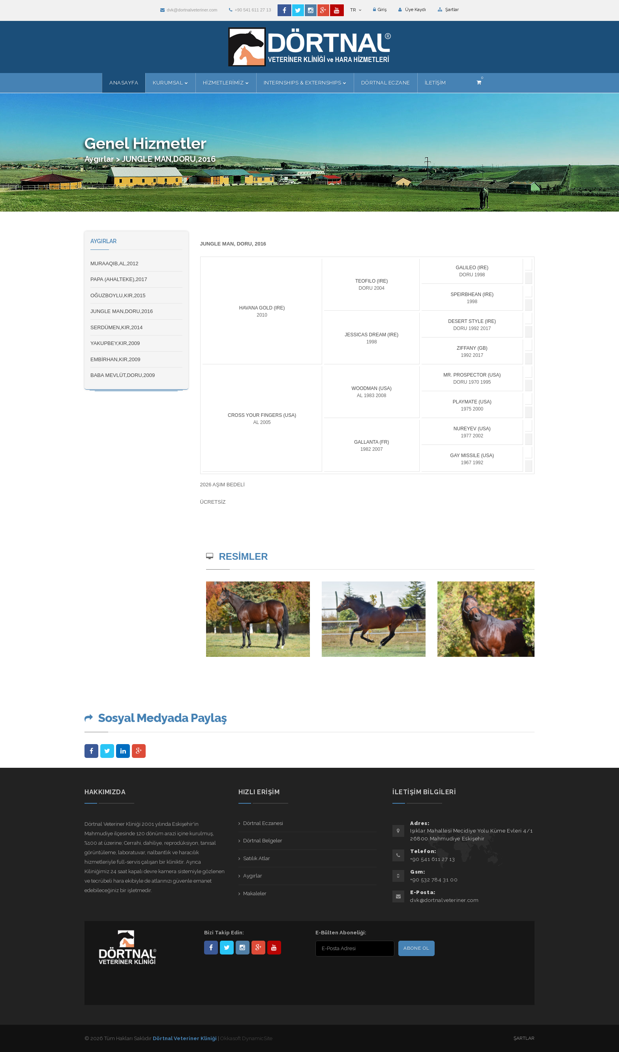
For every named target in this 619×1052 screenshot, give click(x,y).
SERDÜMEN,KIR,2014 (116, 327)
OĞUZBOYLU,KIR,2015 (117, 295)
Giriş (379, 9)
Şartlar (448, 9)
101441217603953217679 (258, 947)
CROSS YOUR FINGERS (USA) (262, 415)
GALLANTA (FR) (371, 442)
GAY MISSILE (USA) (472, 455)
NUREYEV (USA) (472, 428)
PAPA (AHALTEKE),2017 (118, 279)
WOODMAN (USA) (372, 388)
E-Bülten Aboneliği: (340, 933)
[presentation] (366, 974)
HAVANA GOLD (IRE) (262, 308)
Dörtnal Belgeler (262, 841)
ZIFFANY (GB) (472, 348)
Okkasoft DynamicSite (246, 1038)
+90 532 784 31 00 (434, 880)
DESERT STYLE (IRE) (472, 321)
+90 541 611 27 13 (250, 10)
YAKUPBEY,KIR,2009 (115, 343)
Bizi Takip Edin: (224, 933)
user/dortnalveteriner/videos (274, 947)
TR (355, 10)
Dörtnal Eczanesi (263, 823)
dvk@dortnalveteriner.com (188, 10)
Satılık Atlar (256, 858)
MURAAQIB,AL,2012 (114, 263)
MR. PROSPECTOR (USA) (472, 375)
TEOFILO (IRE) (371, 281)
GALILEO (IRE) (472, 267)
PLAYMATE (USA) (472, 402)
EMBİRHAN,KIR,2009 (115, 359)
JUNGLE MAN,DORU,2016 (121, 311)
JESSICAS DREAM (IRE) (371, 335)
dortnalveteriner (242, 947)
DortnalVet (227, 947)
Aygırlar (252, 876)
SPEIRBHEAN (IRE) (471, 294)
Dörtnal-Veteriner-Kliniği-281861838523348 (211, 947)
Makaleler (254, 893)
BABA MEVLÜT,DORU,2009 (122, 375)
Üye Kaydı (412, 9)
